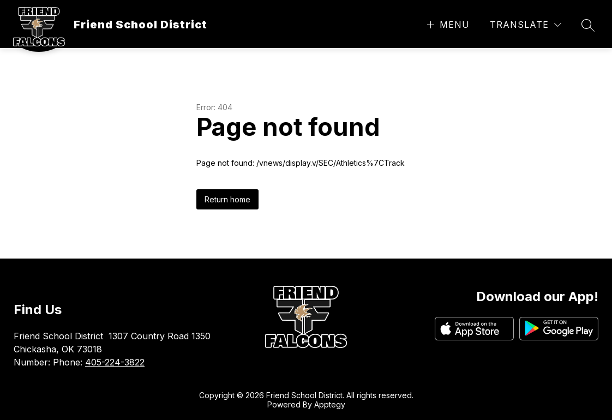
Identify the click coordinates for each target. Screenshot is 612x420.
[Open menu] (447, 25)
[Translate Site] (525, 25)
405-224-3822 (115, 362)
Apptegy (329, 404)
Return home (227, 199)
